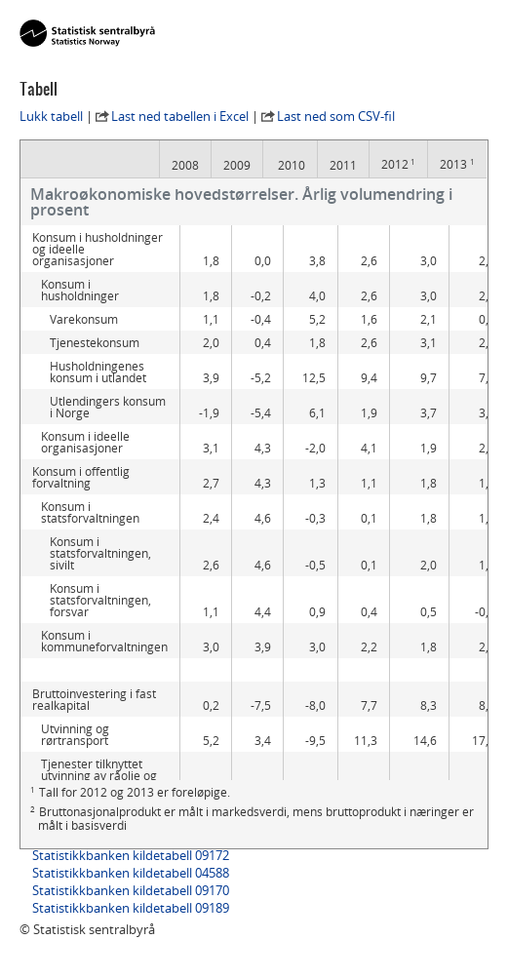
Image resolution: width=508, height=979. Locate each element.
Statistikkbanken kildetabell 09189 (130, 908)
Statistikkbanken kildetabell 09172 (130, 855)
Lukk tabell (51, 116)
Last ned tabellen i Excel (180, 116)
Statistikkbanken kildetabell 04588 (130, 872)
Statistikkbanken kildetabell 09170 (130, 890)
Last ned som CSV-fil (336, 116)
